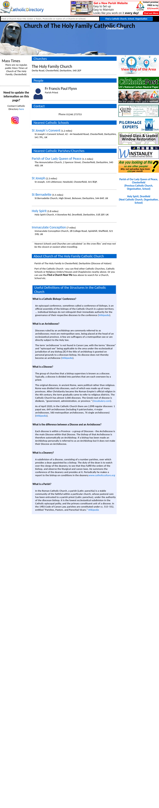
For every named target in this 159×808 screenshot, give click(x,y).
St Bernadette (41, 194)
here (21, 109)
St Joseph (38, 178)
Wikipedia (104, 315)
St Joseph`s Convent (46, 130)
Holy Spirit (39, 211)
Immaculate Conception (49, 227)
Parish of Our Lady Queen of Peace (56, 158)
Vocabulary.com (101, 401)
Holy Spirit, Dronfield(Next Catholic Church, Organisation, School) (139, 199)
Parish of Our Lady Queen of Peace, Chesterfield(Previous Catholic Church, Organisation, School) (138, 184)
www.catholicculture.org (102, 475)
